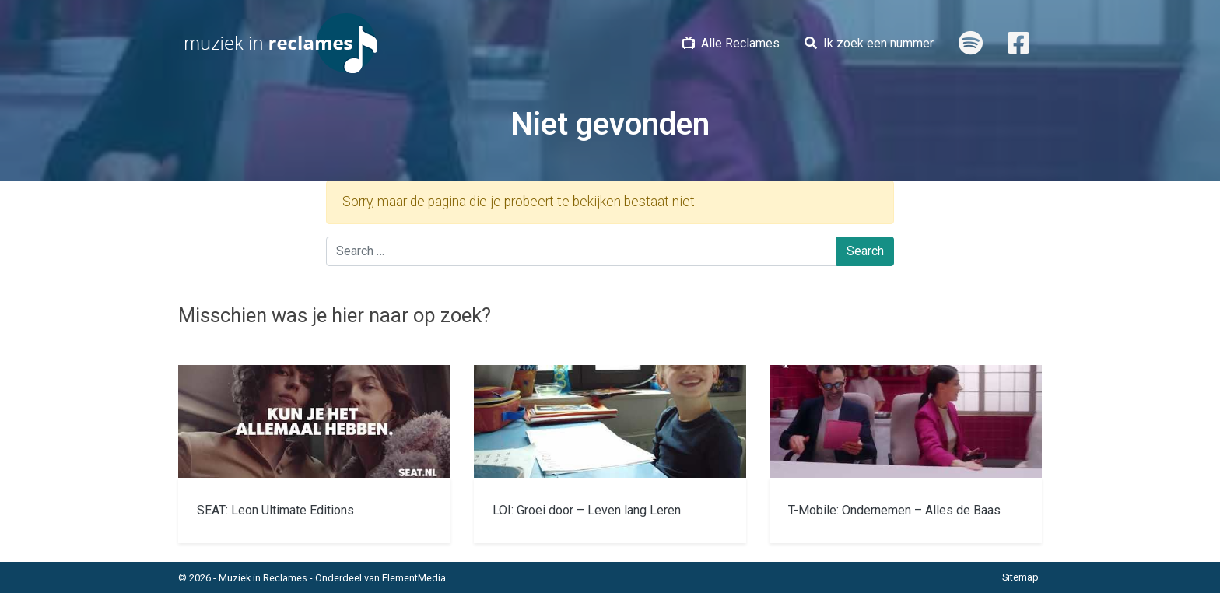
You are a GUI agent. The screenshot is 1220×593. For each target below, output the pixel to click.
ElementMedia (414, 578)
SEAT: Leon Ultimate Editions (275, 510)
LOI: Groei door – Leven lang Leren (587, 510)
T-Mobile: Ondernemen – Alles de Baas (894, 510)
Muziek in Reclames (263, 578)
